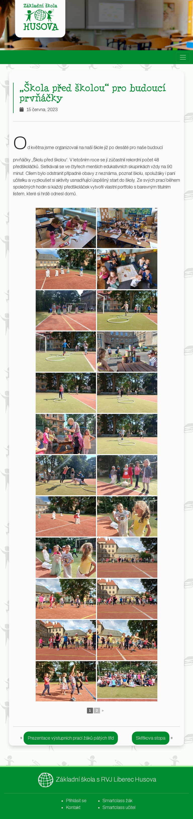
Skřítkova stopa (150, 738)
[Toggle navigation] (183, 57)
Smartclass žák (117, 800)
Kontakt (73, 807)
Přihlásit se (76, 800)
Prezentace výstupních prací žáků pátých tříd (71, 738)
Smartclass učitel (119, 807)
